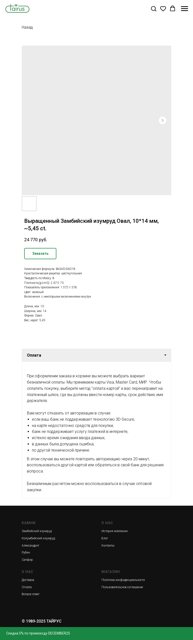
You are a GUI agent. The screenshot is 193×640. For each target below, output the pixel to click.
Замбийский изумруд (37, 531)
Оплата (27, 587)
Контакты (107, 545)
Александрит (30, 545)
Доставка (28, 580)
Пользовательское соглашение (122, 587)
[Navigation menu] (184, 8)
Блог (104, 538)
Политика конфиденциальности (123, 580)
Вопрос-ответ (30, 594)
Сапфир (27, 559)
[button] (154, 8)
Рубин (26, 552)
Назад (27, 27)
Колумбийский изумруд (38, 538)
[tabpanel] (96, 430)
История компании (114, 531)
